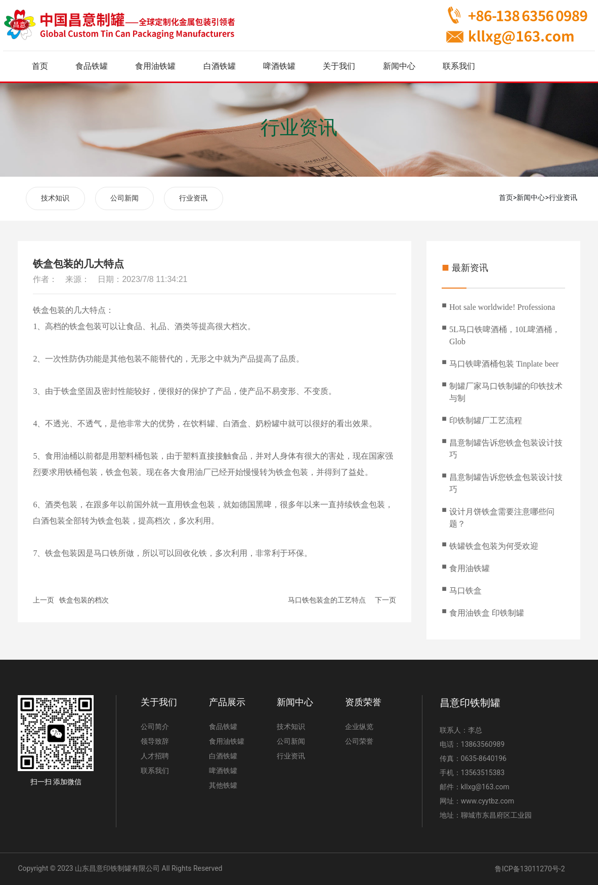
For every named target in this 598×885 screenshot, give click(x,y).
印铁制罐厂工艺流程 (485, 420)
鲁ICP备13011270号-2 (530, 869)
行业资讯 (299, 127)
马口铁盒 (465, 590)
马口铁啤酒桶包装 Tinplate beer (504, 363)
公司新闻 (124, 198)
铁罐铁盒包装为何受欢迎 (493, 546)
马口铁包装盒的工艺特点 (327, 600)
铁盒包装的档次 (84, 600)
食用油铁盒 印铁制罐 (486, 613)
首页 (506, 197)
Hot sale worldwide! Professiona (502, 307)
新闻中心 (531, 197)
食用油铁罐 (469, 568)
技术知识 (55, 198)
